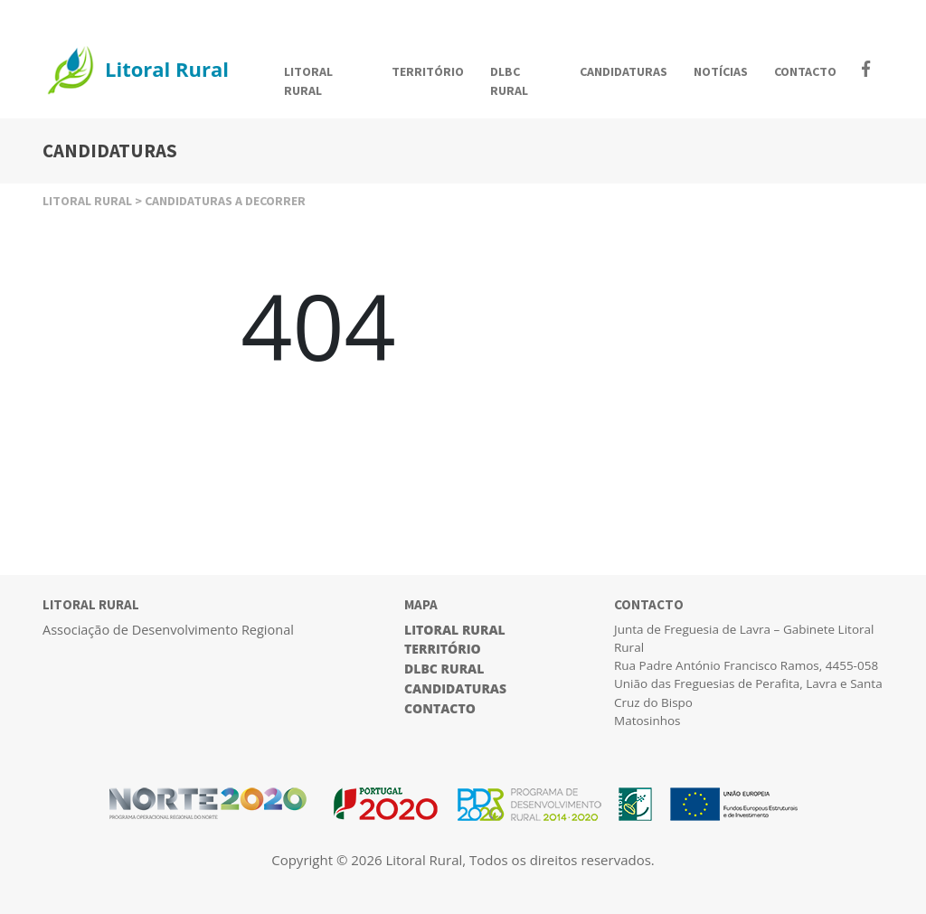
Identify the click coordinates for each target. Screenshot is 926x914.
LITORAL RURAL (308, 81)
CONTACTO (805, 71)
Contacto (440, 708)
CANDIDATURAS (623, 71)
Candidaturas (455, 688)
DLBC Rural (444, 668)
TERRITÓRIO (428, 71)
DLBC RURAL (509, 81)
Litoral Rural (455, 629)
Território (442, 648)
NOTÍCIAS (721, 71)
